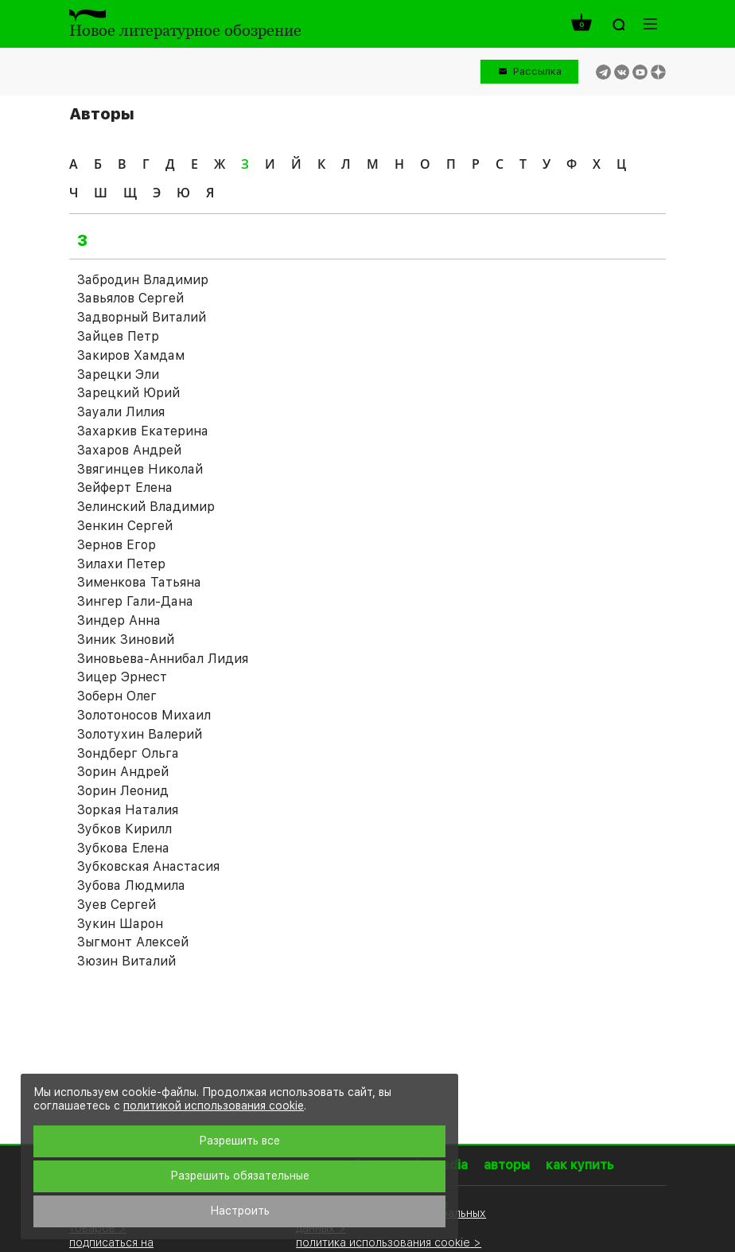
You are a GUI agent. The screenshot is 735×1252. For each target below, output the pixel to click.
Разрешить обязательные (239, 1175)
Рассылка (537, 71)
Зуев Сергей (116, 904)
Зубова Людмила (131, 885)
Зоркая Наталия (127, 809)
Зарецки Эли (118, 374)
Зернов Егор (116, 544)
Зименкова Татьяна (139, 582)
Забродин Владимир (142, 279)
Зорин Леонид (123, 790)
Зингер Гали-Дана (135, 601)
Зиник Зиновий (125, 639)
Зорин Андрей (123, 771)
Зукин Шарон (120, 923)
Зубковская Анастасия (148, 866)
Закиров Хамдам (131, 355)
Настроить (240, 1210)
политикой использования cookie (213, 1105)
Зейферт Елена (125, 487)
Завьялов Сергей (130, 298)
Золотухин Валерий (139, 734)
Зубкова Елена (123, 848)
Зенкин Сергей (125, 525)
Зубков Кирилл (124, 829)
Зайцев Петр (118, 336)
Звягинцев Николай (140, 469)
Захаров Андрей (129, 450)
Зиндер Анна (119, 620)
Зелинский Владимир (146, 506)
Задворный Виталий (141, 317)
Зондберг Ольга (128, 753)
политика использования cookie (383, 1242)
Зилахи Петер (121, 563)
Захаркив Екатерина (142, 431)
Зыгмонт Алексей (133, 942)
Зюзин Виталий (126, 961)
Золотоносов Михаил (144, 715)
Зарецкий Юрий (128, 392)
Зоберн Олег (117, 696)
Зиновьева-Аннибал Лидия (162, 658)
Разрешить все (239, 1140)
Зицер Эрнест (122, 677)
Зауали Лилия (121, 411)
